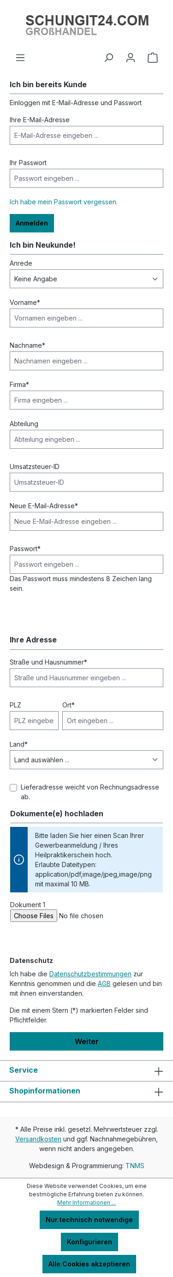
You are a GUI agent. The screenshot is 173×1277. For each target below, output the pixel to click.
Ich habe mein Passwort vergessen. (64, 202)
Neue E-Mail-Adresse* (44, 506)
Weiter (87, 1041)
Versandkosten (38, 1139)
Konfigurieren (89, 1242)
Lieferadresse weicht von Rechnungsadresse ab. (90, 792)
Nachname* (27, 345)
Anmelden (32, 223)
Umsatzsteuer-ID (35, 466)
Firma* (19, 384)
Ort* (68, 705)
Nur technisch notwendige (89, 1220)
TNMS (134, 1166)
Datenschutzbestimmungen (90, 974)
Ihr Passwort (28, 162)
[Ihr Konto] (130, 57)
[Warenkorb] (153, 57)
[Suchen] (108, 57)
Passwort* (25, 548)
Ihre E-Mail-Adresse (40, 120)
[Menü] (20, 57)
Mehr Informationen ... (86, 1202)
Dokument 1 (27, 905)
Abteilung (24, 424)
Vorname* (25, 302)
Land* (19, 744)
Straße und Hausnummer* (48, 662)
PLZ (15, 705)
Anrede (21, 263)
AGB (104, 983)
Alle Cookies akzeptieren (89, 1264)
